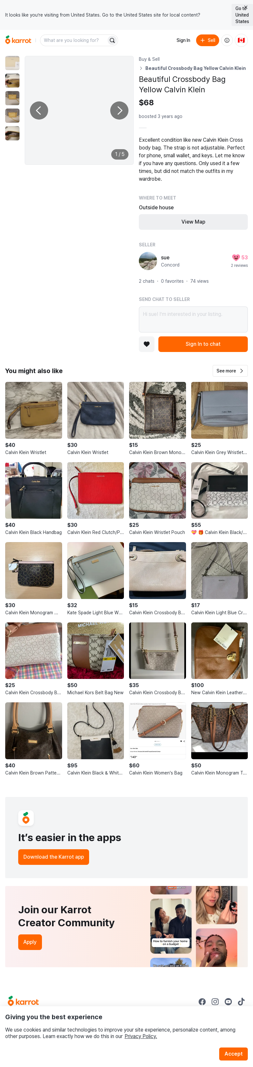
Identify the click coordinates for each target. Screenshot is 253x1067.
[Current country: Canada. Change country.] (241, 40)
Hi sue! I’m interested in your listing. (193, 319)
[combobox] (74, 40)
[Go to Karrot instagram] (215, 1002)
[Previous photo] (39, 110)
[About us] (227, 40)
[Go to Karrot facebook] (202, 1002)
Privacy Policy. (141, 1036)
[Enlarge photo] (79, 110)
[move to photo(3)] (12, 98)
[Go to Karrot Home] (23, 1002)
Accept (233, 1054)
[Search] (112, 40)
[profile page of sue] (148, 261)
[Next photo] (119, 110)
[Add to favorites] (146, 344)
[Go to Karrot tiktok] (241, 1002)
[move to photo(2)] (12, 80)
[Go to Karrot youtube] (228, 1002)
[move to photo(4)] (12, 116)
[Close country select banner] (245, 7)
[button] (230, 371)
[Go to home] (18, 40)
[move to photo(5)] (12, 133)
